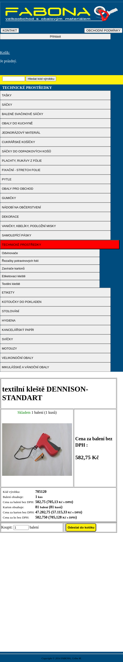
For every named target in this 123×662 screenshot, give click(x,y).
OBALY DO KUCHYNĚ (17, 123)
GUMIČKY (9, 198)
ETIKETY (8, 292)
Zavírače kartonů (13, 268)
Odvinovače (10, 253)
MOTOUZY (9, 348)
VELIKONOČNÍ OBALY (17, 358)
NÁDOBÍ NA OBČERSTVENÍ (21, 207)
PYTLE (6, 179)
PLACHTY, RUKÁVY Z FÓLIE (22, 160)
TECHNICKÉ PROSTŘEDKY (21, 244)
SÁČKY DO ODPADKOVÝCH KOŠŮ (26, 151)
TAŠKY (7, 95)
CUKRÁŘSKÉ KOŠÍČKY (18, 142)
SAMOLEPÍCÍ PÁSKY (16, 235)
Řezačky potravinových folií (20, 261)
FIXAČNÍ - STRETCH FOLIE (21, 170)
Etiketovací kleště (13, 276)
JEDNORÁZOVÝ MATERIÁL (21, 132)
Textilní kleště (11, 284)
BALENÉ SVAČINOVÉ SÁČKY (22, 114)
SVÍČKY (7, 339)
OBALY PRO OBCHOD (17, 188)
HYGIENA (9, 320)
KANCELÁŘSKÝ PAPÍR (18, 330)
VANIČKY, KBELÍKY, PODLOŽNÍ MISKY (29, 226)
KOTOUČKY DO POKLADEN (21, 302)
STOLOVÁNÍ (10, 311)
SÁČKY (7, 104)
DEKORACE (10, 216)
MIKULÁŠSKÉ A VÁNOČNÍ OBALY (25, 367)
